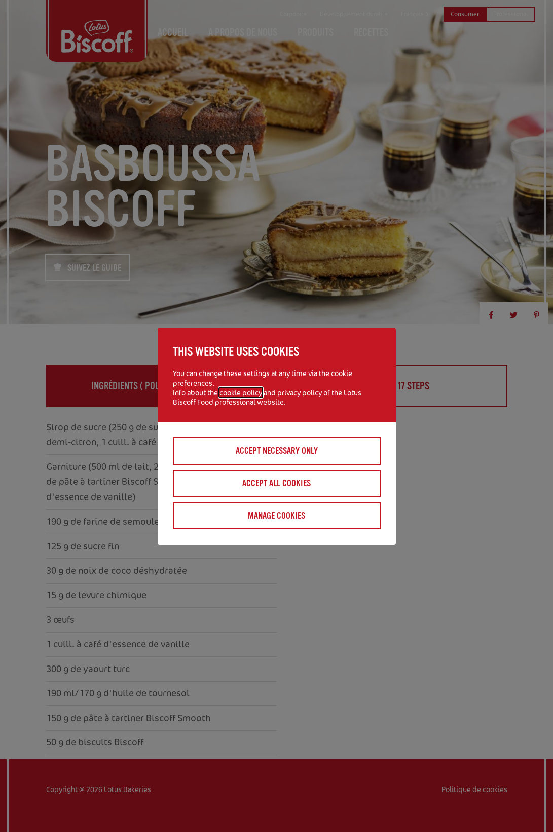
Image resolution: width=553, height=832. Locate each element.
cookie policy (240, 392)
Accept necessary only (277, 451)
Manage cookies (276, 516)
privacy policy (299, 392)
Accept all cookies (276, 483)
